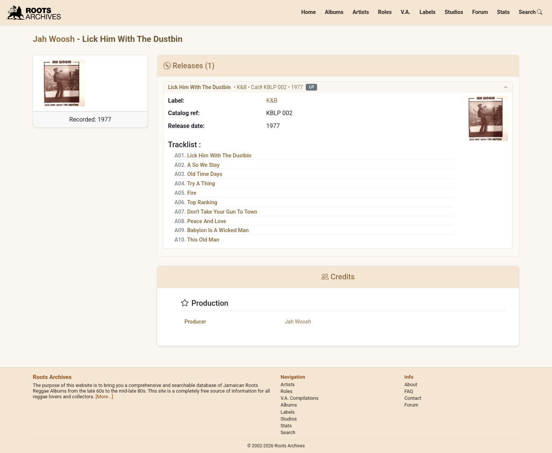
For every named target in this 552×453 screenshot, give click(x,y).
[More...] (104, 396)
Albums (334, 12)
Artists (361, 12)
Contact (413, 398)
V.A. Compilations (300, 398)
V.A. (406, 12)
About (411, 384)
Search (531, 12)
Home (308, 12)
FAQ (409, 391)
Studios (454, 12)
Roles (385, 12)
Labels (428, 12)
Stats (503, 12)
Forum (480, 12)
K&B (272, 100)
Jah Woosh (55, 39)
